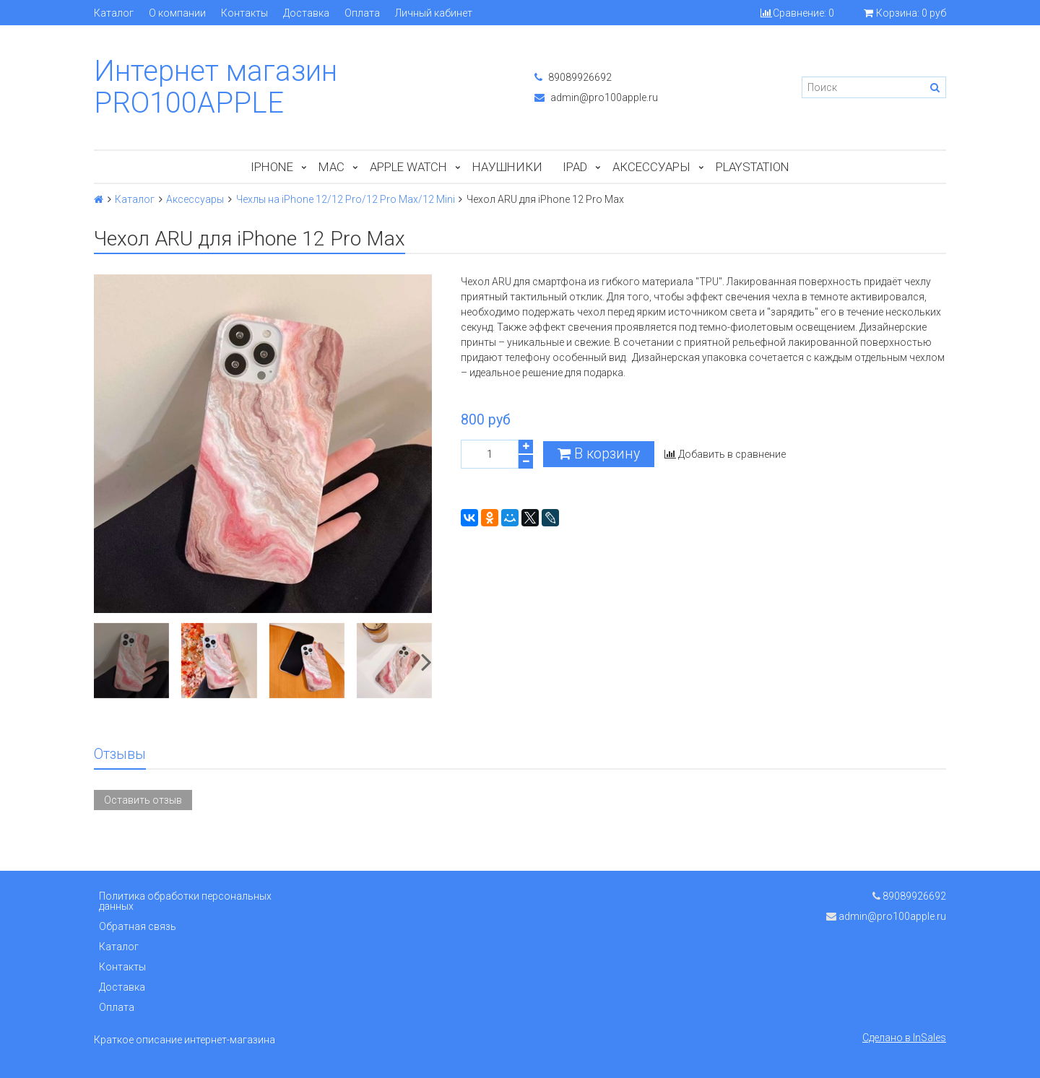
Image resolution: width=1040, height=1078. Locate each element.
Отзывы (120, 754)
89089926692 (573, 77)
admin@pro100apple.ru (596, 97)
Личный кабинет (433, 13)
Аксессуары (651, 167)
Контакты (244, 13)
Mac (331, 167)
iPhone (272, 167)
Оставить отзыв (143, 800)
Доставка (306, 13)
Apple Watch (408, 167)
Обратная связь (137, 926)
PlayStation (752, 167)
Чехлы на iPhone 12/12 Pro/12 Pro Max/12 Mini (345, 199)
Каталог (114, 13)
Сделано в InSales (904, 1037)
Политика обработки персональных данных (185, 901)
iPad (575, 167)
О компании (177, 13)
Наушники (507, 167)
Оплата (362, 13)
